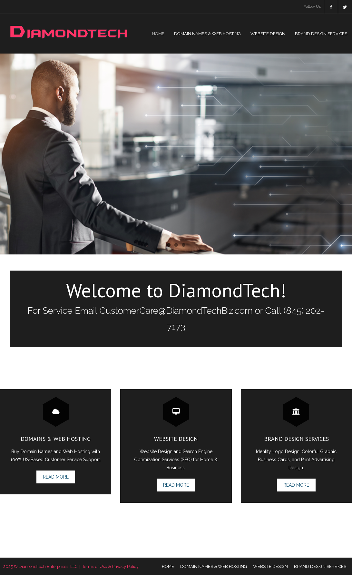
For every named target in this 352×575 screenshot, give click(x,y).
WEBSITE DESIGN (270, 566)
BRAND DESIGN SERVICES (320, 566)
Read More (56, 477)
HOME (168, 566)
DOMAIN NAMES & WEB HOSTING (213, 566)
